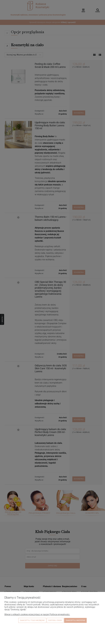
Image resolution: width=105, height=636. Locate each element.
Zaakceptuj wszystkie (75, 620)
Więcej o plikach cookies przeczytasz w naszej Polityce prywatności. (37, 614)
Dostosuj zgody (55, 620)
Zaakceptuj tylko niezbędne (32, 620)
